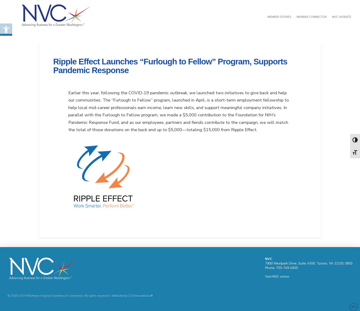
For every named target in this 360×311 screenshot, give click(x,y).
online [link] (284, 276)
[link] (277, 17)
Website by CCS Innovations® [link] (132, 296)
